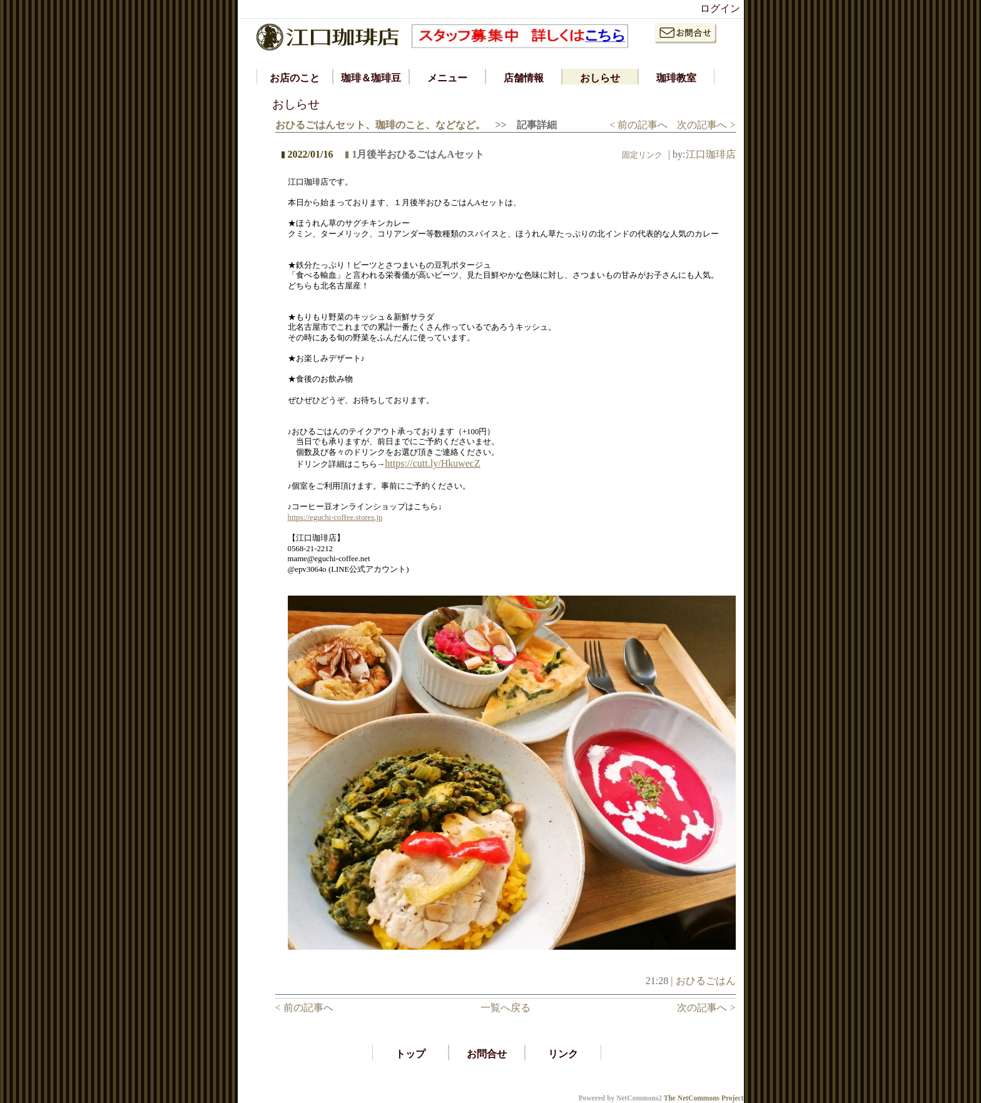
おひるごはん (706, 980)
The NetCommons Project (704, 1098)
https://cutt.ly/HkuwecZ (432, 463)
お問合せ (487, 1054)
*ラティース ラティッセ (296, 1086)
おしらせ (600, 78)
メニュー (447, 78)
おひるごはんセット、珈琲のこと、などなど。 (380, 124)
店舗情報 (524, 78)
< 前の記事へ (638, 124)
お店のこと (295, 78)
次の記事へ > (706, 124)
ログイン (720, 8)
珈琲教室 (676, 78)
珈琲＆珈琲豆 (371, 78)
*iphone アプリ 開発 (286, 1073)
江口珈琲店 (711, 154)
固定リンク (642, 155)
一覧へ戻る (505, 1007)
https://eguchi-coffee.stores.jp (335, 517)
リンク (563, 1054)
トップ (410, 1054)
